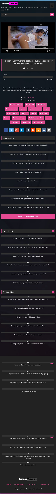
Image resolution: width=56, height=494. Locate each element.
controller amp (11, 109)
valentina (26, 122)
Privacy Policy (19, 485)
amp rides (30, 104)
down (23, 109)
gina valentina (12, 113)
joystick (24, 113)
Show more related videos (28, 216)
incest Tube (31, 97)
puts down (44, 113)
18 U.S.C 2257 (32, 485)
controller (41, 104)
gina (47, 109)
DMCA (8, 485)
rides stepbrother (19, 118)
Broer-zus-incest (16, 104)
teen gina (15, 122)
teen (49, 118)
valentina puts (39, 122)
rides (6, 118)
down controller (35, 109)
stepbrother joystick (35, 118)
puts (34, 113)
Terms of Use (45, 485)
